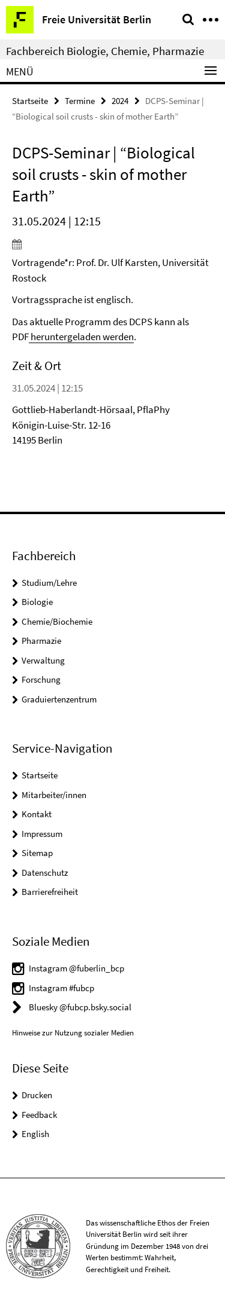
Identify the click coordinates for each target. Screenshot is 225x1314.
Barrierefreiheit (50, 891)
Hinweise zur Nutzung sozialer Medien (73, 1033)
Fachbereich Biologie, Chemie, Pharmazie (105, 51)
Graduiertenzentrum (59, 699)
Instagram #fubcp (61, 988)
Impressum (42, 833)
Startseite (30, 100)
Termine (80, 100)
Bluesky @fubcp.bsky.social (80, 1007)
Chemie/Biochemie (57, 621)
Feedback (39, 1114)
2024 (120, 100)
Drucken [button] (37, 1095)
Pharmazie (41, 640)
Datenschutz (45, 872)
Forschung (41, 679)
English (35, 1133)
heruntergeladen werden (81, 336)
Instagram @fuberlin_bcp (76, 968)
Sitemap (37, 852)
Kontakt (37, 814)
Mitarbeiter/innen (54, 794)
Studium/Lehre (49, 582)
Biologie (37, 601)
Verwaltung (43, 660)
